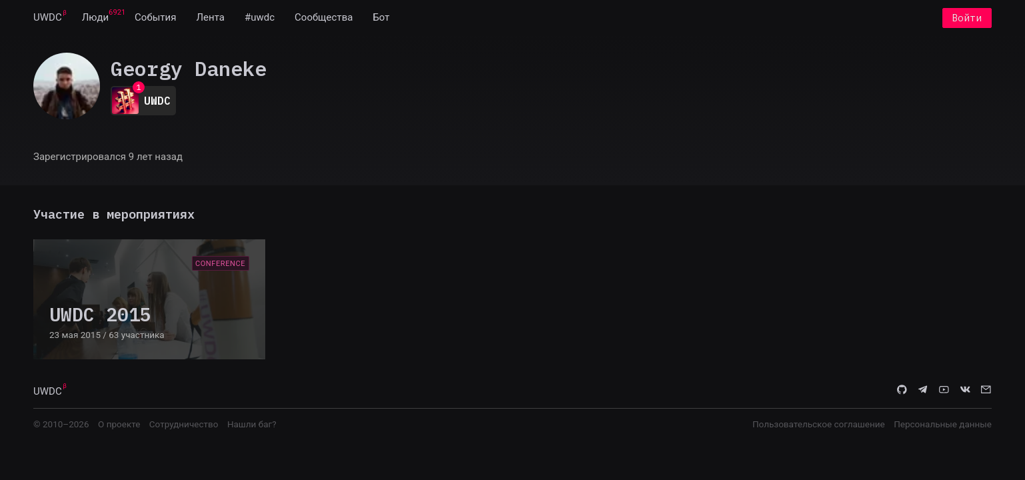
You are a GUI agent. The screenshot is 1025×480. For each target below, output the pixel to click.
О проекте (119, 425)
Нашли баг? (252, 425)
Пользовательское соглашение (818, 425)
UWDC (47, 19)
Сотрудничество (184, 425)
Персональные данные (943, 425)
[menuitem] (47, 18)
